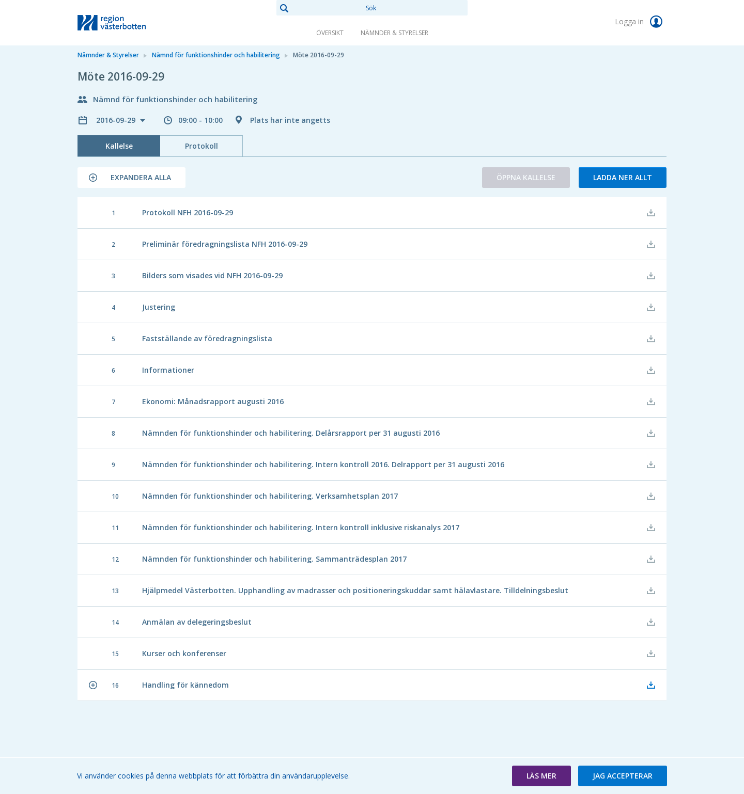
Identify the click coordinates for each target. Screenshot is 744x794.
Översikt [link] (330, 32)
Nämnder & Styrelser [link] (394, 32)
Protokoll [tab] (201, 146)
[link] (129, 22)
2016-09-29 (116, 120)
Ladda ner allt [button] (622, 177)
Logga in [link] (641, 21)
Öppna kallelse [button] (526, 177)
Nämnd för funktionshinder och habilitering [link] (216, 55)
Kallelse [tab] (119, 146)
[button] (131, 177)
